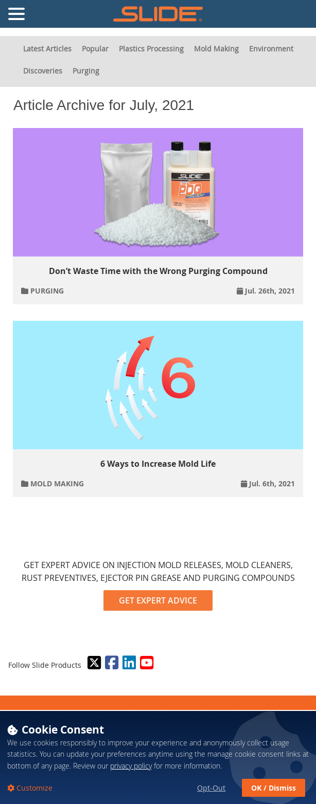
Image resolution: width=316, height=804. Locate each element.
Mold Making (216, 48)
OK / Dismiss (273, 788)
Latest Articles (47, 48)
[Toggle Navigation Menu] (16, 14)
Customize (33, 788)
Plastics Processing (151, 48)
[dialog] (158, 757)
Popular (95, 48)
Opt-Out (211, 788)
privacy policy (131, 766)
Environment (271, 48)
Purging (86, 71)
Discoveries (42, 71)
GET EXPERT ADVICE (158, 600)
